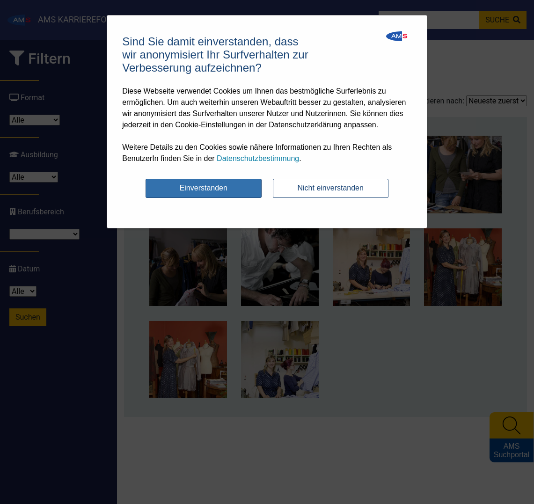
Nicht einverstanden (331, 188)
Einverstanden (203, 188)
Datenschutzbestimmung (258, 158)
